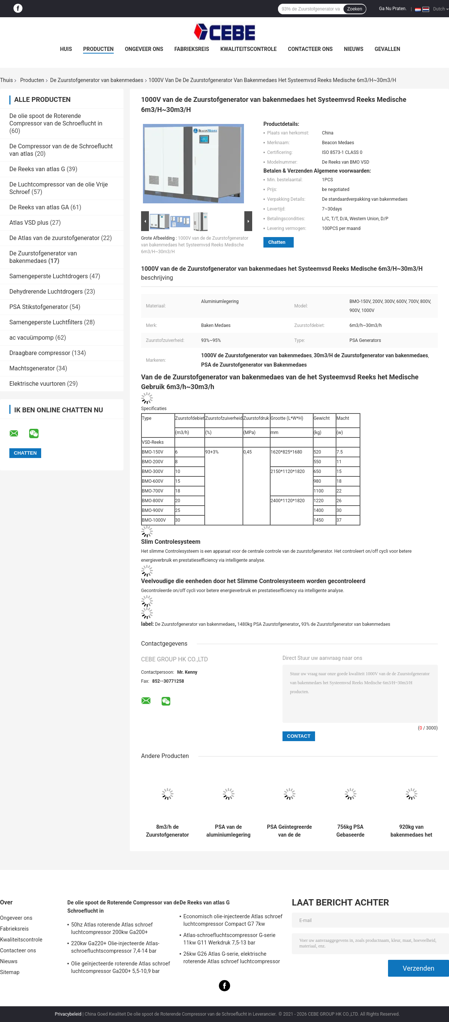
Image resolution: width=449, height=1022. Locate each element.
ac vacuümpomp (31, 337)
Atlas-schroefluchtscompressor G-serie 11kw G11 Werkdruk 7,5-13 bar (229, 939)
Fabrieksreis (191, 49)
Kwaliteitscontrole (248, 49)
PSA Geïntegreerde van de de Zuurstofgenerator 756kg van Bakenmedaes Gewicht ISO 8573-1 (289, 831)
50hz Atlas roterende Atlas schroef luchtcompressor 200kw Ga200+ (112, 928)
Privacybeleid (68, 1014)
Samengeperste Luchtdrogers (48, 276)
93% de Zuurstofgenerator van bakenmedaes (345, 624)
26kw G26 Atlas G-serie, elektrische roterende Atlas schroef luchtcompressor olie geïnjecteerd (231, 959)
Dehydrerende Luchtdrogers (46, 291)
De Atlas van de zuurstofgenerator (54, 238)
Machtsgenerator (32, 368)
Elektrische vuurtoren (37, 383)
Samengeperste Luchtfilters (46, 322)
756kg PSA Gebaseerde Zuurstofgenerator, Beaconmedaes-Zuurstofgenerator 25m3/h (350, 831)
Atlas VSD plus (28, 222)
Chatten (276, 242)
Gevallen (387, 49)
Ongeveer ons (144, 49)
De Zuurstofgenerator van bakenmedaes (96, 80)
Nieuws (353, 49)
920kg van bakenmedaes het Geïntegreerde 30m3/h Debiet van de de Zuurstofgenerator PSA (411, 831)
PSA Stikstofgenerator (38, 306)
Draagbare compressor (39, 353)
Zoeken (354, 9)
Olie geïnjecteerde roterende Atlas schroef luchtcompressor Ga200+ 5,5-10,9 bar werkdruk (120, 968)
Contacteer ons (310, 49)
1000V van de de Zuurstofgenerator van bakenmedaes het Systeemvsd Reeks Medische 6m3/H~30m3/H (194, 245)
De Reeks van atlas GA (39, 207)
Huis (66, 49)
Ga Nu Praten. (393, 8)
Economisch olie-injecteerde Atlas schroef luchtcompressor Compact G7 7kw (232, 920)
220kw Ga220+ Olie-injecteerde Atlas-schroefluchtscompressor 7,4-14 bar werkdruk (115, 948)
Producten (98, 49)
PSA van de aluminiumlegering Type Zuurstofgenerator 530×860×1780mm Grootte (228, 831)
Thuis (6, 80)
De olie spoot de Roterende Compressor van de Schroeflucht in (56, 119)
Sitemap (9, 972)
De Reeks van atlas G (37, 169)
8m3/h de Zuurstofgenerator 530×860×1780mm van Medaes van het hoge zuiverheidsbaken (167, 831)
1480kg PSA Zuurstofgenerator (268, 624)
